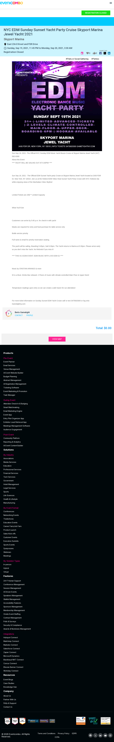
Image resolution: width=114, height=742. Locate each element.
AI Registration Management (14, 384)
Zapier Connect (9, 652)
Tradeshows (8, 519)
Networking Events (11, 515)
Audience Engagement (12, 429)
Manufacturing (9, 503)
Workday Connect (10, 671)
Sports (6, 492)
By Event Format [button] (57, 508)
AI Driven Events (10, 592)
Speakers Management (13, 595)
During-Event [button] (57, 400)
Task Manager (9, 395)
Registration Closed (96, 13)
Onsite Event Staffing (11, 614)
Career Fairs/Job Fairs (12, 526)
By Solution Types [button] (57, 561)
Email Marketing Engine (12, 411)
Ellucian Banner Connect (13, 667)
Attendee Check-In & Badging (15, 404)
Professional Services (12, 469)
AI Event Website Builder (13, 373)
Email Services (9, 365)
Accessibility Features (12, 603)
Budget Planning (10, 376)
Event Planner (9, 362)
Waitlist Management (11, 599)
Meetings (7, 556)
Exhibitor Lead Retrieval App (15, 422)
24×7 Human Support (12, 581)
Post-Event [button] (57, 434)
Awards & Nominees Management (17, 629)
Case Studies (8, 683)
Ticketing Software (11, 388)
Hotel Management (11, 484)
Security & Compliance (12, 625)
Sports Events (9, 545)
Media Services (9, 462)
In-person (7, 564)
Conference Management (13, 584)
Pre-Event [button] (57, 358)
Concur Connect (10, 663)
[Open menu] (110, 2)
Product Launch (9, 530)
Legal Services (9, 488)
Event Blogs (8, 679)
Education (7, 466)
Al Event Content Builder (13, 446)
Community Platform (11, 438)
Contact (19, 315)
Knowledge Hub (10, 687)
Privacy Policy (63, 733)
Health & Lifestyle (10, 499)
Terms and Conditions (46, 733)
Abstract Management (12, 380)
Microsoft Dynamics (11, 656)
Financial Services (10, 473)
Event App (7, 415)
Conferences (8, 511)
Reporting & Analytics (12, 442)
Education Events (10, 522)
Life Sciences (8, 495)
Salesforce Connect (11, 649)
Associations (8, 458)
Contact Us (7, 707)
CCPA (57, 737)
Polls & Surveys (9, 621)
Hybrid (6, 568)
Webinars (7, 552)
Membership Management (14, 610)
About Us (7, 696)
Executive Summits (11, 541)
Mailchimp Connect (11, 641)
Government (8, 481)
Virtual (6, 572)
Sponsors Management (12, 607)
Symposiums (8, 548)
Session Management (12, 588)
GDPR (74, 733)
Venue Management (11, 369)
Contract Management (12, 618)
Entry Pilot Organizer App (13, 418)
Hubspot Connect (10, 637)
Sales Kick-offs (9, 534)
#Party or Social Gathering (77, 59)
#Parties (95, 59)
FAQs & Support (9, 703)
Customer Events (10, 537)
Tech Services (9, 477)
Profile (29, 315)
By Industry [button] (57, 455)
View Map (57, 339)
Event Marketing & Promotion (15, 391)
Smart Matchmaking (11, 407)
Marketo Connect (10, 645)
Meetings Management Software (16, 426)
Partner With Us (9, 699)
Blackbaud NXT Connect (13, 660)
